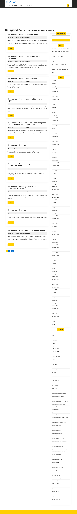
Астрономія (54, 354)
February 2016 (55, 242)
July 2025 (54, 104)
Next (13, 251)
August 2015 (54, 258)
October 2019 (55, 168)
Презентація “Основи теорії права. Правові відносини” (25, 57)
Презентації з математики (57, 435)
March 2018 (54, 210)
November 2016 (55, 234)
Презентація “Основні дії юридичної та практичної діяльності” (23, 187)
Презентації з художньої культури (59, 465)
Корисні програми (55, 380)
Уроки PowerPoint (56, 486)
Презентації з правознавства (58, 438)
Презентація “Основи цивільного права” (24, 34)
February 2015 (55, 274)
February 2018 (55, 213)
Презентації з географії (57, 425)
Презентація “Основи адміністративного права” (27, 230)
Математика (54, 388)
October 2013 (55, 313)
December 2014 (55, 279)
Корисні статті (55, 385)
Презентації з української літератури (60, 449)
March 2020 (54, 157)
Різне (53, 472)
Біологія (53, 359)
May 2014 (54, 297)
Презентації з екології (56, 430)
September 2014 (55, 287)
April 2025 (54, 112)
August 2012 (54, 319)
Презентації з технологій (57, 446)
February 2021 (55, 136)
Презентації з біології (56, 409)
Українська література (57, 478)
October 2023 (55, 123)
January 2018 (55, 215)
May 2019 (54, 178)
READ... (11, 48)
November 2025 (55, 94)
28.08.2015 (11, 213)
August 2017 (54, 226)
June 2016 (54, 239)
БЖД (53, 361)
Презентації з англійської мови (58, 404)
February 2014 (55, 303)
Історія (53, 343)
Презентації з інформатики (58, 396)
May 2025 (54, 110)
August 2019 (54, 170)
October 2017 (55, 223)
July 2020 (54, 147)
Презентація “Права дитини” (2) (20, 210)
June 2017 (54, 229)
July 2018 (54, 202)
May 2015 (54, 266)
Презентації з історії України (58, 399)
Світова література (56, 475)
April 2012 (54, 324)
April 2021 (54, 131)
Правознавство (55, 391)
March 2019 (54, 181)
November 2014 (55, 281)
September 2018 (55, 197)
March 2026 (54, 83)
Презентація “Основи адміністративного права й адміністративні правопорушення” (27, 124)
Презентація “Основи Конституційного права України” (25, 100)
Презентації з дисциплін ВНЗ (58, 428)
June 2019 (54, 176)
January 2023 (55, 125)
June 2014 (54, 295)
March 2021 (54, 133)
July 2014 (54, 292)
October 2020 (55, 141)
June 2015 (54, 263)
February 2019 (55, 184)
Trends (8, 5)
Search (61, 40)
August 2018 (54, 199)
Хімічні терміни (55, 494)
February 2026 (55, 86)
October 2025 (55, 96)
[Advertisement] (38, 17)
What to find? (61, 33)
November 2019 (55, 165)
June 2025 (54, 107)
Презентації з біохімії (56, 414)
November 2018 (55, 192)
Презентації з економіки (57, 433)
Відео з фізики (55, 364)
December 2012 (55, 316)
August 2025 (55, 102)
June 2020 (54, 149)
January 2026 (55, 88)
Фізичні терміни (55, 491)
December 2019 (55, 162)
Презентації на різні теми (57, 467)
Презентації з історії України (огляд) (60, 401)
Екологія (53, 375)
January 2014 (55, 305)
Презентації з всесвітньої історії (59, 422)
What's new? (11, 2)
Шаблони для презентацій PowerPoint (60, 502)
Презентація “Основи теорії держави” (23, 79)
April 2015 (54, 268)
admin (17, 37)
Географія (54, 372)
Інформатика (54, 340)
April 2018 (54, 207)
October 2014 (55, 284)
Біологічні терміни (56, 356)
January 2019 (55, 186)
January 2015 (55, 276)
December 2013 (55, 308)
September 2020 (55, 144)
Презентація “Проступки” (18, 145)
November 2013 (55, 311)
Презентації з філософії (57, 457)
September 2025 (55, 99)
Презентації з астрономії (57, 406)
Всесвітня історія (55, 369)
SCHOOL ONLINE (28, 5)
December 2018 (55, 189)
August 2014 (54, 289)
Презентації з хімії (56, 462)
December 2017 (55, 218)
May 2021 (54, 128)
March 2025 (54, 115)
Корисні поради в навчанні (57, 377)
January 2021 (55, 139)
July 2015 (54, 260)
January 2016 (55, 244)
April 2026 (54, 80)
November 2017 (55, 221)
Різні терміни (55, 470)
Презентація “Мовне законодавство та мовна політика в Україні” (25, 165)
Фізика (53, 488)
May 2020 (54, 152)
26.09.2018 (11, 37)
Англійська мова (55, 348)
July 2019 (54, 173)
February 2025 (55, 117)
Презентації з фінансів (57, 459)
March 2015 (54, 271)
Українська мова (55, 483)
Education (54, 332)
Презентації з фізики (56, 454)
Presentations (15, 5)
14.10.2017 (11, 148)
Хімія (53, 496)
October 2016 (55, 237)
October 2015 (55, 252)
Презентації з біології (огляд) (58, 412)
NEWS (21, 5)
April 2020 (54, 154)
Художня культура (56, 499)
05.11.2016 (11, 168)
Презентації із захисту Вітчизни (59, 393)
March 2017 (54, 231)
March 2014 (54, 300)
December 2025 (55, 91)
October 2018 (55, 194)
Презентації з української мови (58, 451)
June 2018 (54, 205)
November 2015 (55, 250)
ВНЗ (53, 367)
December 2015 (55, 247)
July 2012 (54, 321)
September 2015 (55, 255)
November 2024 (55, 120)
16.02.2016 (11, 191)
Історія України (55, 346)
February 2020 (55, 160)
